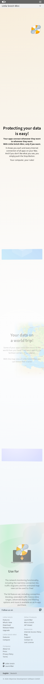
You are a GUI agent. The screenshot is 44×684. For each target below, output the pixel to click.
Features (6, 620)
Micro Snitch (29, 622)
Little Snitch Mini (10, 5)
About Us (6, 649)
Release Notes (8, 628)
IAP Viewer (28, 625)
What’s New (7, 622)
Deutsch (13, 673)
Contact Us (28, 640)
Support (27, 637)
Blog (26, 634)
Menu (40, 5)
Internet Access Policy (32, 632)
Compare (6, 640)
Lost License (29, 642)
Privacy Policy (8, 654)
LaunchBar (28, 620)
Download (7, 625)
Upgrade (6, 630)
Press (5, 651)
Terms (5, 657)
